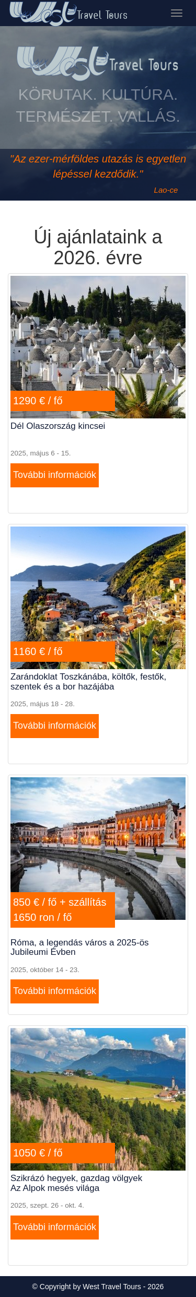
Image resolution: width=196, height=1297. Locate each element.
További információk (54, 475)
